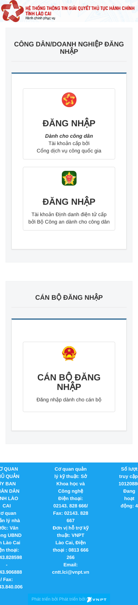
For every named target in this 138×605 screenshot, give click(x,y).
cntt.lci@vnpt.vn (70, 572)
